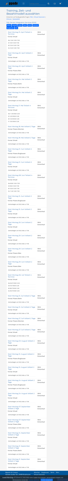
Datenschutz (51, 478)
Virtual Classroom (39, 17)
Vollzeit (14, 25)
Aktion (9, 25)
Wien (25, 25)
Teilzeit (20, 25)
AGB (35, 478)
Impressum (41, 478)
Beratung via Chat (62, 480)
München (35, 25)
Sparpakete (16, 19)
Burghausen (10, 28)
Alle (16, 28)
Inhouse (8, 19)
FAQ (31, 17)
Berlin (29, 25)
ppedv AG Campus (11, 472)
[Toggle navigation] (23, 3)
